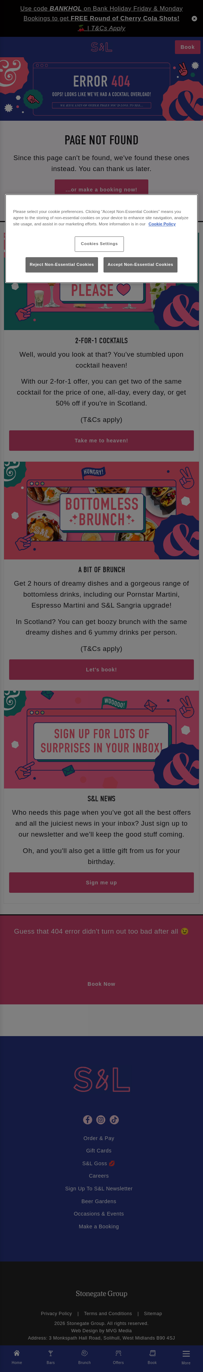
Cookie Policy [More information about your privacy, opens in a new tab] (162, 224)
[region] (101, 238)
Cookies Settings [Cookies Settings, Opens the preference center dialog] (99, 244)
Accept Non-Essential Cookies (140, 264)
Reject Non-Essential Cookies (62, 264)
